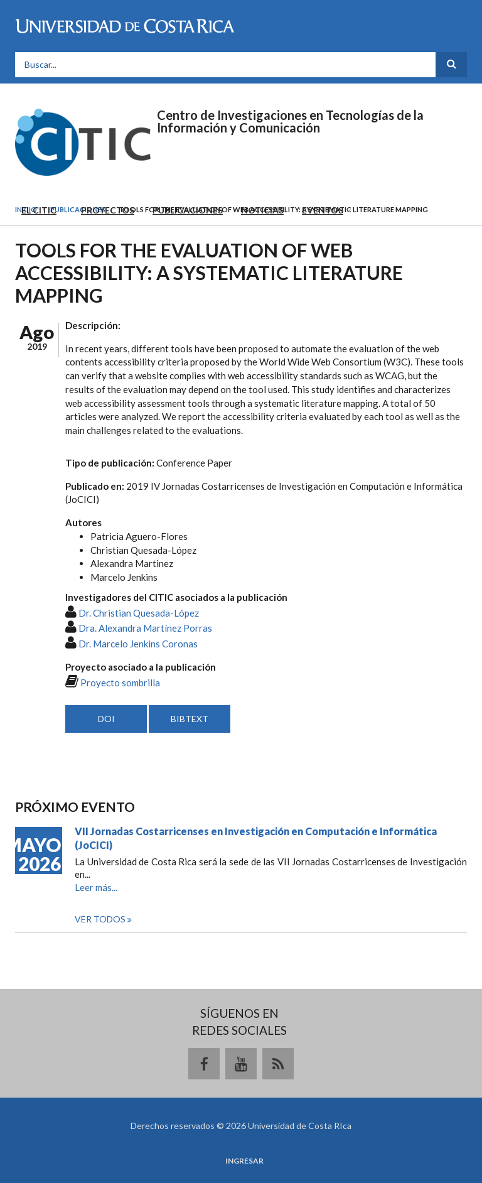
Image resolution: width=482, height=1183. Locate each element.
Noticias (262, 210)
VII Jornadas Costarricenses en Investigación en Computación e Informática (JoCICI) (256, 838)
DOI (106, 718)
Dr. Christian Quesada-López (138, 613)
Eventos (322, 210)
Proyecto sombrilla (120, 682)
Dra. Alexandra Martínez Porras (145, 628)
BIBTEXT (189, 718)
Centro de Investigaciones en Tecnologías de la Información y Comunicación (290, 121)
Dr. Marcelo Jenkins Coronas (138, 643)
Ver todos (101, 919)
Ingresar (244, 1161)
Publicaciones (188, 210)
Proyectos (107, 210)
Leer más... (96, 887)
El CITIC (38, 210)
